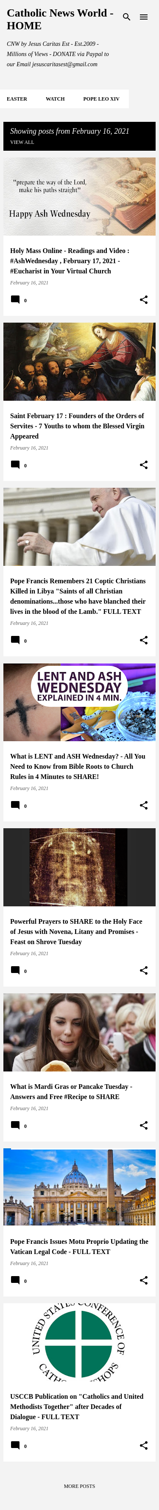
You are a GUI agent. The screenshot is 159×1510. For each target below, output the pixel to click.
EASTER (17, 99)
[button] (144, 300)
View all (22, 142)
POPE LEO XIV (101, 99)
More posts (79, 1486)
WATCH (55, 99)
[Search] (127, 17)
